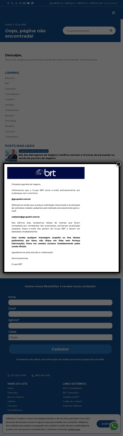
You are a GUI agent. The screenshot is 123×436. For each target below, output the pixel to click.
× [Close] (119, 164)
